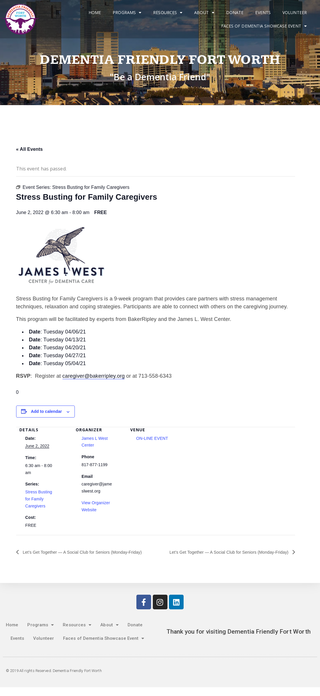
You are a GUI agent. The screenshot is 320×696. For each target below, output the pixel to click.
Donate (235, 12)
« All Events (29, 149)
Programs (127, 13)
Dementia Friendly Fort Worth (160, 60)
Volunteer (294, 12)
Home (95, 12)
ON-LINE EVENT (152, 438)
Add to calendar (46, 411)
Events (263, 12)
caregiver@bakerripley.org (93, 376)
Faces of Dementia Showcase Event (264, 26)
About (204, 13)
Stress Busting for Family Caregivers (38, 499)
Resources (167, 13)
